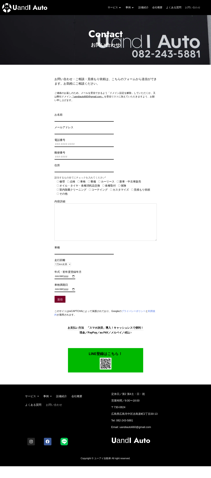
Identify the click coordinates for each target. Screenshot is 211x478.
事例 (130, 7)
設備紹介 (143, 7)
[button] (32, 396)
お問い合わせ (192, 7)
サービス (114, 7)
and (30, 7)
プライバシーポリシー (134, 311)
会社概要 (157, 7)
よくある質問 (173, 7)
